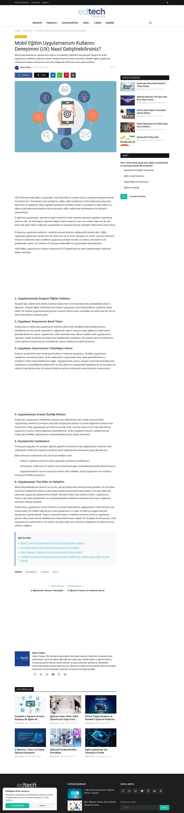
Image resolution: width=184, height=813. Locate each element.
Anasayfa (37, 23)
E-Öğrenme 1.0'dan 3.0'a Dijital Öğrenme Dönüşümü (29, 751)
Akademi (45, 3)
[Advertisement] (65, 173)
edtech (55, 572)
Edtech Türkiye (23, 68)
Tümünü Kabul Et (17, 806)
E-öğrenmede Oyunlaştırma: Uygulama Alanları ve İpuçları (99, 791)
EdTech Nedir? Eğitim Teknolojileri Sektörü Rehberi (151, 111)
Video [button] (86, 23)
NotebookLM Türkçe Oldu (148, 137)
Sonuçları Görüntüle (138, 196)
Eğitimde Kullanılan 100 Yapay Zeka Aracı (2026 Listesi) (152, 98)
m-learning (45, 572)
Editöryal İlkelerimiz (22, 3)
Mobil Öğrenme (31, 572)
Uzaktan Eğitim (28, 31)
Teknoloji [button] (52, 23)
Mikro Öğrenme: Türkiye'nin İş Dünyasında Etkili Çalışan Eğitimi (51, 552)
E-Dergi (97, 23)
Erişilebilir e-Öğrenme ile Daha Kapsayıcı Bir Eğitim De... (29, 718)
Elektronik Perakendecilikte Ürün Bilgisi (63, 751)
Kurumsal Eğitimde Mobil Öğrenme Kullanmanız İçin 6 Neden (49, 548)
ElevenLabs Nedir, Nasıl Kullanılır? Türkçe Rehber (151, 84)
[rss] (160, 791)
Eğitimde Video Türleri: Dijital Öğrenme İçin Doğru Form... (64, 718)
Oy (124, 196)
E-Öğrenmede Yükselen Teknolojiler (47, 590)
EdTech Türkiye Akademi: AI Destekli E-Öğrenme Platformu (100, 718)
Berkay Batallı (19, 723)
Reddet (42, 806)
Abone (164, 807)
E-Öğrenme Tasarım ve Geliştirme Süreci (86, 590)
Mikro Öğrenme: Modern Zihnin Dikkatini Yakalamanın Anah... (100, 803)
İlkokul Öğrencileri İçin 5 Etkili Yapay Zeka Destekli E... (152, 125)
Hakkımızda (35, 3)
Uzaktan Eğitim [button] (70, 23)
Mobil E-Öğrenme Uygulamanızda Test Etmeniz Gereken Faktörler (52, 543)
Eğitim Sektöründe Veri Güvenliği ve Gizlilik (96, 751)
